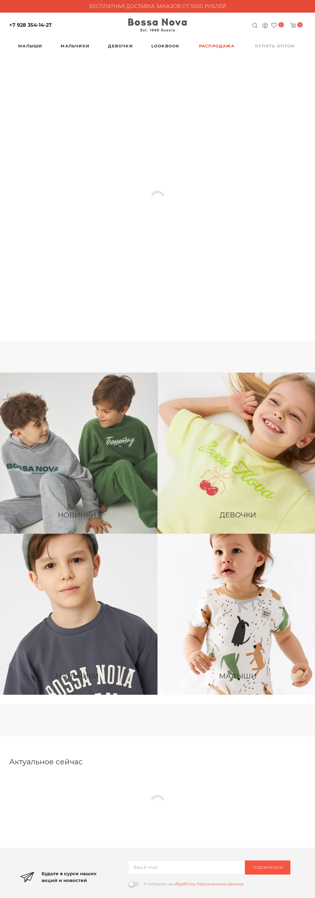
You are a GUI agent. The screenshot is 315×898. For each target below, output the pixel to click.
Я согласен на (194, 883)
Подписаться (268, 867)
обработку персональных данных (208, 883)
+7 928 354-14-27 (30, 25)
